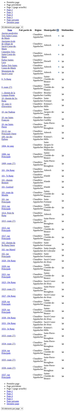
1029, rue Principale (6, 310)
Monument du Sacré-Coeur (8, 72)
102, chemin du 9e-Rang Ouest (8, 244)
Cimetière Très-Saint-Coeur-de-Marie (9, 54)
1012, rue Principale (6, 207)
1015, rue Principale (6, 229)
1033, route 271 (9, 335)
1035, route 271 (9, 360)
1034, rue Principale (6, 351)
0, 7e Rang (6, 79)
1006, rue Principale (6, 155)
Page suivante (13, 20)
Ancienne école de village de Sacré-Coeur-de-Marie (9, 45)
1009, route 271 (9, 163)
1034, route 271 (9, 344)
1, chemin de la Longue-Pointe (8, 94)
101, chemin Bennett (7, 181)
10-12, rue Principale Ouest (9, 132)
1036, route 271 (9, 368)
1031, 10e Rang (9, 323)
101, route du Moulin (7, 193)
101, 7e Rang (7, 176)
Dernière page (13, 22)
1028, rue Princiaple (6, 302)
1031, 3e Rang (8, 329)
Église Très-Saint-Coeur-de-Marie (10, 66)
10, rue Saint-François (8, 118)
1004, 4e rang (8, 146)
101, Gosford (7, 187)
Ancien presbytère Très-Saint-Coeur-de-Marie (10, 35)
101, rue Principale (6, 200)
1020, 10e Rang (9, 260)
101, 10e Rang (8, 170)
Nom (10, 30)
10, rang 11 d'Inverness (7, 105)
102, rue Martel (8, 249)
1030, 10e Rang (9, 318)
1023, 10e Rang (9, 282)
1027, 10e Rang (9, 296)
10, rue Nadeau (8, 112)
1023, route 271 (9, 289)
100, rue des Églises (7, 138)
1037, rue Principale (6, 376)
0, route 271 (7, 87)
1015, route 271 (9, 221)
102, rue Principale (6, 255)
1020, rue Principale (6, 267)
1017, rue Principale (6, 237)
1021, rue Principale (6, 275)
